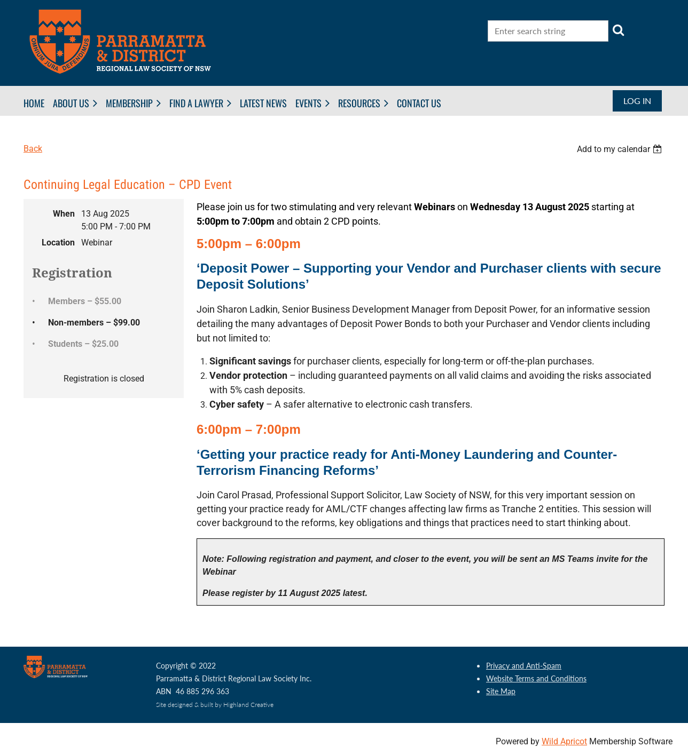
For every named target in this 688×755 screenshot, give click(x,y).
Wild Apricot (564, 741)
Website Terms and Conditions (536, 678)
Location (58, 242)
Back (33, 149)
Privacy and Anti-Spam (523, 665)
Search (618, 29)
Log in (637, 101)
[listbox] (620, 149)
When (64, 214)
